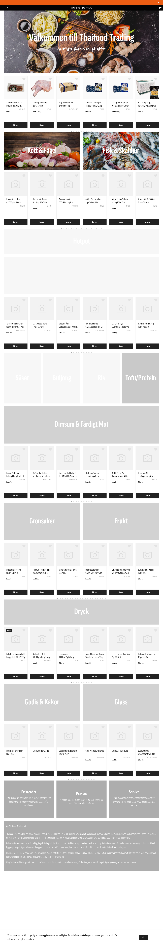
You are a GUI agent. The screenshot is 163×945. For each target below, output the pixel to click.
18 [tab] (100, 598)
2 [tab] (74, 131)
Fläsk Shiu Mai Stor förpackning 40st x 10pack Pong (92, 476)
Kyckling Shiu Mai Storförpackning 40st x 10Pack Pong (120, 476)
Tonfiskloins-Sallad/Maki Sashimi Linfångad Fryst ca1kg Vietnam (15, 327)
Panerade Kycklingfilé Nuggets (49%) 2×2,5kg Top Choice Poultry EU (93, 106)
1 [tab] (71, 131)
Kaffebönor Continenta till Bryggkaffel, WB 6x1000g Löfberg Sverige (15, 657)
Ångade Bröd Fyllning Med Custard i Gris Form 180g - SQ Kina (41, 476)
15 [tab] (96, 228)
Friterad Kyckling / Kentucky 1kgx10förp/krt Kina (147, 106)
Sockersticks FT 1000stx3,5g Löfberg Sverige (66, 657)
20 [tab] (105, 598)
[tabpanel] (16, 102)
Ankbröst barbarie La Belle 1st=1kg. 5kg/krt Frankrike (14, 106)
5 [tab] (81, 131)
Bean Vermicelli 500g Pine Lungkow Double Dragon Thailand (67, 202)
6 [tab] (84, 131)
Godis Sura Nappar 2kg (120, 751)
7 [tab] (86, 131)
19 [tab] (103, 598)
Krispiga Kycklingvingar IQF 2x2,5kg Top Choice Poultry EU (120, 106)
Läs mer (15, 125)
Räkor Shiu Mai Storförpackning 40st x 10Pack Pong (146, 476)
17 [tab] (101, 228)
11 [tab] (86, 228)
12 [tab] (89, 228)
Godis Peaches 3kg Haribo (94, 751)
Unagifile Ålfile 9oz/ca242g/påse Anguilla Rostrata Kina (68, 327)
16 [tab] (99, 228)
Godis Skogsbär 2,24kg (41, 751)
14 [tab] (94, 228)
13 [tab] (91, 228)
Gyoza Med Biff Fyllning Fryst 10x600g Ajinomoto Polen (68, 476)
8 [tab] (89, 131)
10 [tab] (84, 228)
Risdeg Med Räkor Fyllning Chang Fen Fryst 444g (15, 476)
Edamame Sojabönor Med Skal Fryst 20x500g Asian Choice (121, 573)
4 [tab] (79, 131)
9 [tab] (91, 131)
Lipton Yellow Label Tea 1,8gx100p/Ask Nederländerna (146, 657)
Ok (143, 937)
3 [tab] (76, 131)
